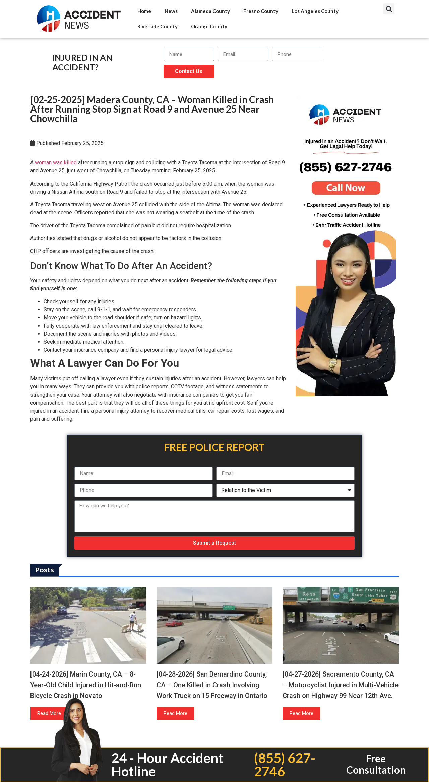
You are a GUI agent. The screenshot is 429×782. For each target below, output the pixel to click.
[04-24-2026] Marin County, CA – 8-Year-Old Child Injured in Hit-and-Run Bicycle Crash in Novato (85, 685)
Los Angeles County (315, 11)
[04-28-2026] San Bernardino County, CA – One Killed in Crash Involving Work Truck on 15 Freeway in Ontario (212, 685)
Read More (49, 713)
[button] (388, 8)
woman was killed (56, 162)
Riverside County (157, 26)
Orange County (209, 26)
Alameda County (210, 11)
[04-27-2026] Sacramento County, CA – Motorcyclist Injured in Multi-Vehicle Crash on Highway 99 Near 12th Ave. (341, 685)
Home (144, 11)
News (171, 11)
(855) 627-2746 (284, 764)
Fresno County (260, 11)
